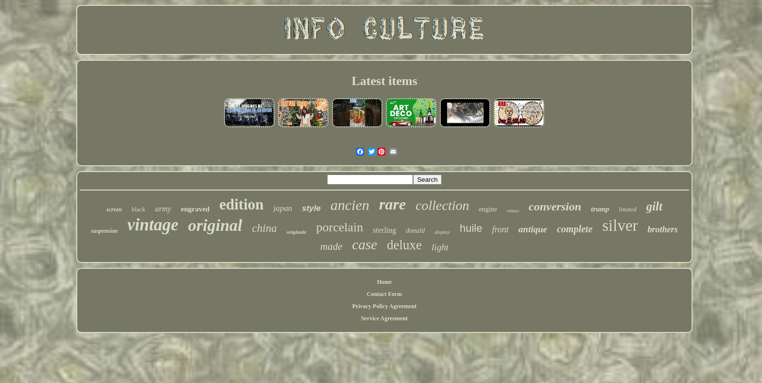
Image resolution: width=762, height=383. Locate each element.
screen (114, 209)
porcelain (340, 227)
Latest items (384, 81)
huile (471, 228)
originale (297, 232)
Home (384, 282)
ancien (349, 205)
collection (442, 205)
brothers (663, 229)
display (442, 232)
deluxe (404, 245)
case (365, 244)
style (311, 208)
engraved (195, 209)
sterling (384, 230)
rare (392, 204)
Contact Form (384, 294)
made (331, 246)
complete (574, 229)
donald (415, 230)
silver (620, 225)
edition (241, 204)
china (264, 228)
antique (533, 229)
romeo (513, 210)
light (440, 247)
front (500, 229)
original (215, 225)
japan (283, 208)
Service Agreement (384, 318)
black (138, 209)
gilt (654, 206)
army (163, 209)
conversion (555, 206)
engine (488, 209)
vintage (152, 224)
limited (628, 209)
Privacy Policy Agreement (384, 306)
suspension (104, 230)
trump (600, 209)
